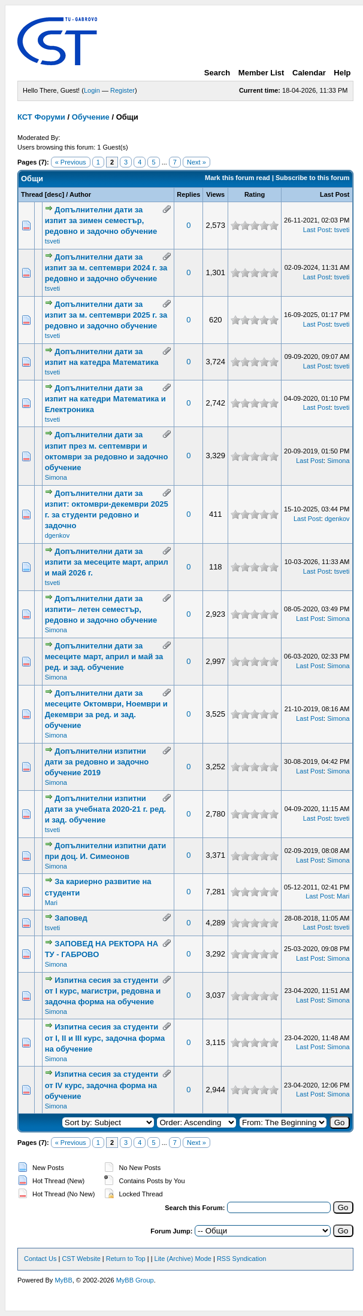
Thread (32, 194)
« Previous (70, 162)
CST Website (81, 1258)
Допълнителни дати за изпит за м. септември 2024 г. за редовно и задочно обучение (106, 267)
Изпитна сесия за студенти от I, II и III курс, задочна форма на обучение (105, 1037)
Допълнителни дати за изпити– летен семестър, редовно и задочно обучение (101, 609)
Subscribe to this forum (312, 177)
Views (215, 194)
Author (80, 194)
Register (122, 90)
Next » (196, 162)
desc (54, 194)
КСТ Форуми (41, 116)
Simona (56, 477)
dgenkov (57, 535)
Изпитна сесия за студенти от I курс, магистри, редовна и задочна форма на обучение (103, 991)
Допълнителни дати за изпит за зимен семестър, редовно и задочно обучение (101, 220)
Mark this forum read (237, 177)
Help (342, 72)
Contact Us (40, 1258)
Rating (254, 194)
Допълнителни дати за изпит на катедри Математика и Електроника (105, 398)
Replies (188, 194)
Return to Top (126, 1258)
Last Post (335, 194)
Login (92, 90)
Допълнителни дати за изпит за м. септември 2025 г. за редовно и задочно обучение (106, 315)
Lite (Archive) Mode (183, 1258)
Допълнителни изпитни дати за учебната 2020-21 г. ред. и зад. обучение (105, 809)
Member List (261, 72)
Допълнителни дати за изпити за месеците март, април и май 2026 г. (106, 562)
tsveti (52, 241)
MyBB (63, 1280)
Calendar (309, 72)
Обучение (91, 116)
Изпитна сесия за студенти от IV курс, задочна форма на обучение (102, 1085)
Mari (51, 902)
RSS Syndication (242, 1258)
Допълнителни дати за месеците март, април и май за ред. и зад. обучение (104, 656)
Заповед (71, 917)
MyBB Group (135, 1280)
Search (217, 72)
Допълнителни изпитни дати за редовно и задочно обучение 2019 (97, 762)
